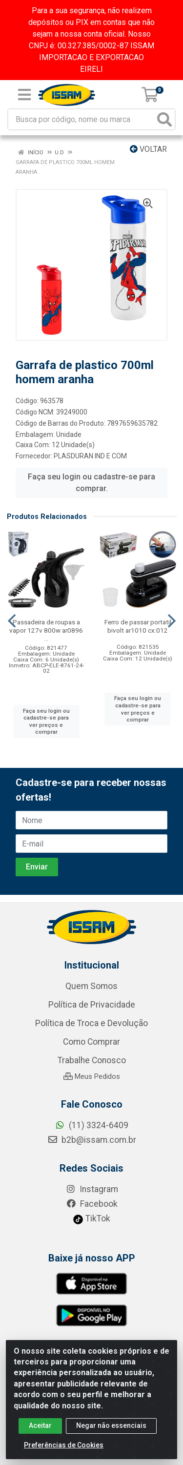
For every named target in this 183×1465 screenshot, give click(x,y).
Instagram (91, 1189)
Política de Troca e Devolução (91, 1023)
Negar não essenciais (111, 1428)
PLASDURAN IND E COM (90, 456)
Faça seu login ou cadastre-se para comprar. (91, 482)
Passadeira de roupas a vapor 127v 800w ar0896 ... (46, 630)
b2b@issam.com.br (91, 1140)
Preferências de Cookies (63, 1448)
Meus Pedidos (91, 1076)
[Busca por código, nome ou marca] (81, 119)
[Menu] (24, 94)
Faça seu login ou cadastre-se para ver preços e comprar (46, 721)
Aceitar (40, 1428)
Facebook (92, 1204)
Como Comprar (91, 1042)
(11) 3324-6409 (91, 1125)
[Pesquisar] (164, 119)
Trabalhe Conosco (92, 1060)
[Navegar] (12, 621)
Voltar (148, 149)
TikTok (91, 1218)
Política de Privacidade (91, 1005)
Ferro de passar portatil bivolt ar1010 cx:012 (137, 626)
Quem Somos (91, 986)
